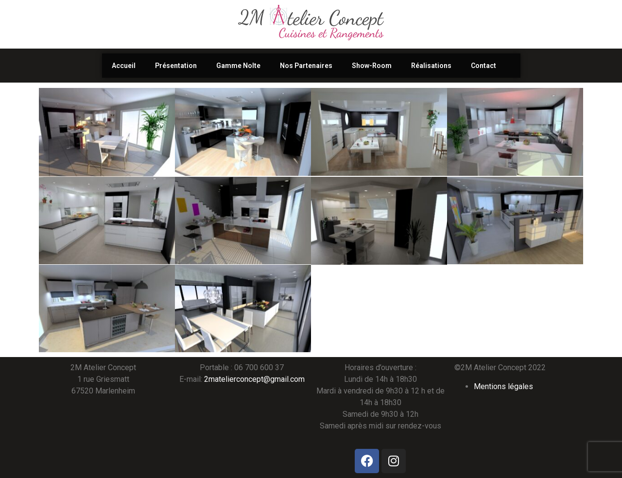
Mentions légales (503, 386)
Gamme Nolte (238, 65)
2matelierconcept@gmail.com (254, 379)
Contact (483, 65)
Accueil (124, 65)
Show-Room (372, 65)
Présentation (176, 65)
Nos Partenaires (306, 65)
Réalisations (431, 65)
